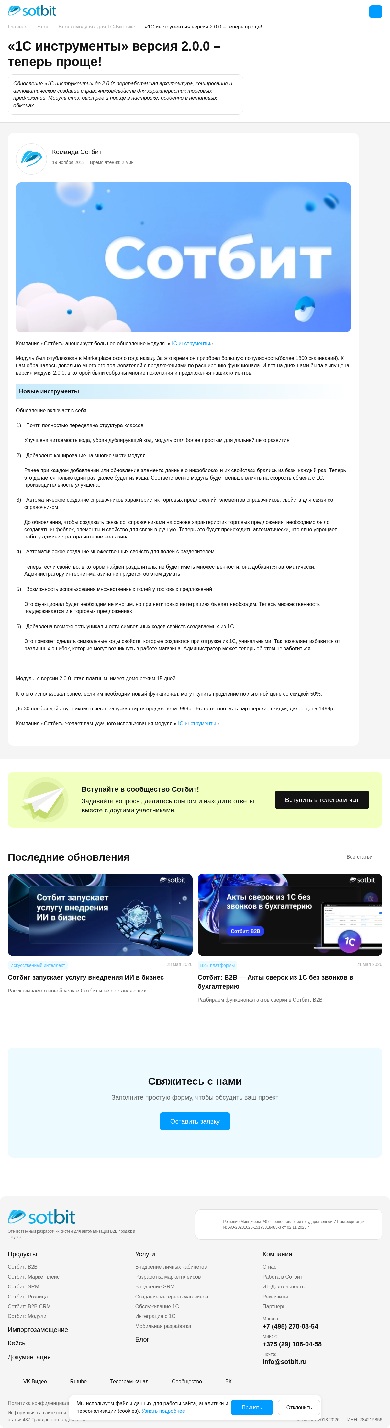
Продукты (22, 1254)
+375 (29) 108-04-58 (292, 1344)
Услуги (145, 1254)
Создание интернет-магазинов (171, 1296)
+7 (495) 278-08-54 (290, 1326)
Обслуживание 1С (157, 1306)
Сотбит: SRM (23, 1286)
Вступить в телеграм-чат (322, 799)
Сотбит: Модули (27, 1316)
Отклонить (292, 1407)
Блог (142, 1339)
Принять (245, 1407)
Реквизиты (275, 1296)
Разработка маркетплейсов (168, 1277)
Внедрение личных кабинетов (171, 1267)
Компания (277, 1254)
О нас (269, 1267)
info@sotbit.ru (284, 1361)
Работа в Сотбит (282, 1277)
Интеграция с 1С (155, 1316)
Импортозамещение (38, 1329)
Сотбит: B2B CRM (29, 1306)
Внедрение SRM (155, 1286)
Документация (29, 1357)
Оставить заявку (195, 1121)
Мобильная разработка (163, 1326)
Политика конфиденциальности (46, 1403)
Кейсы (17, 1343)
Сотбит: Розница (28, 1296)
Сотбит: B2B (23, 1267)
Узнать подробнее (194, 1411)
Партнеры (274, 1306)
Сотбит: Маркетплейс (34, 1277)
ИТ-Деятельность (283, 1286)
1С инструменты (190, 343)
